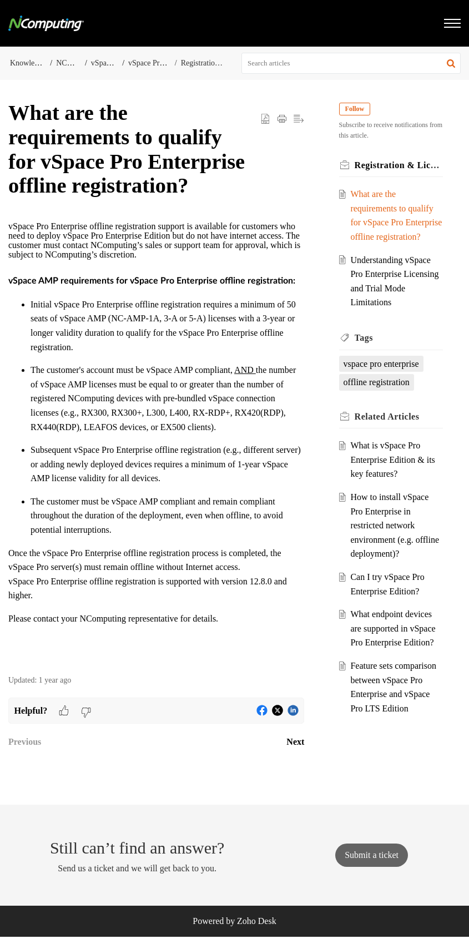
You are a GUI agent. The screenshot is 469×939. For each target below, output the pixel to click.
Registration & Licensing (220, 63)
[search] (351, 63)
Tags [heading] (364, 352)
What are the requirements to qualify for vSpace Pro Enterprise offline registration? (392, 222)
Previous (24, 741)
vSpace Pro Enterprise (162, 63)
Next (295, 741)
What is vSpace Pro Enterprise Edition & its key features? (393, 474)
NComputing (76, 63)
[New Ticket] (371, 857)
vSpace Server (113, 63)
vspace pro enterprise (382, 377)
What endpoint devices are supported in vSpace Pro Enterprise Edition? (393, 643)
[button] (451, 63)
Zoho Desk (256, 923)
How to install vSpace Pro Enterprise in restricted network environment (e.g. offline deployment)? (395, 540)
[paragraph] (156, 442)
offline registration (377, 396)
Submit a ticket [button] (372, 857)
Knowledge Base (36, 63)
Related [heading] (387, 430)
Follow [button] (355, 109)
